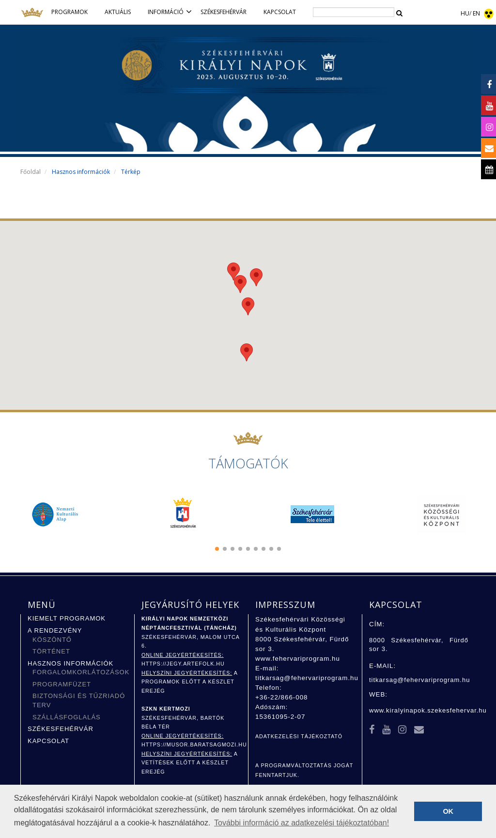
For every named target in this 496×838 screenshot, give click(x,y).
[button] (217, 549)
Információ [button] (170, 11)
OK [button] (448, 811)
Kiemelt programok (67, 618)
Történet (51, 651)
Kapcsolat (48, 741)
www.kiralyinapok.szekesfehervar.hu (428, 710)
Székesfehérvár (60, 728)
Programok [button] (69, 12)
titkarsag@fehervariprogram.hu (306, 678)
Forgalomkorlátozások (80, 672)
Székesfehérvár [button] (224, 12)
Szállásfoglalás (66, 717)
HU (465, 13)
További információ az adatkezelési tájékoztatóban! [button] (301, 823)
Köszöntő (52, 639)
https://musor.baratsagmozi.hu (194, 744)
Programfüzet (61, 684)
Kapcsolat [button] (280, 12)
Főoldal (30, 172)
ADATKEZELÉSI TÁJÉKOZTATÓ (298, 736)
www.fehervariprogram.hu (297, 658)
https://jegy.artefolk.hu (183, 664)
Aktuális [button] (118, 12)
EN (476, 13)
